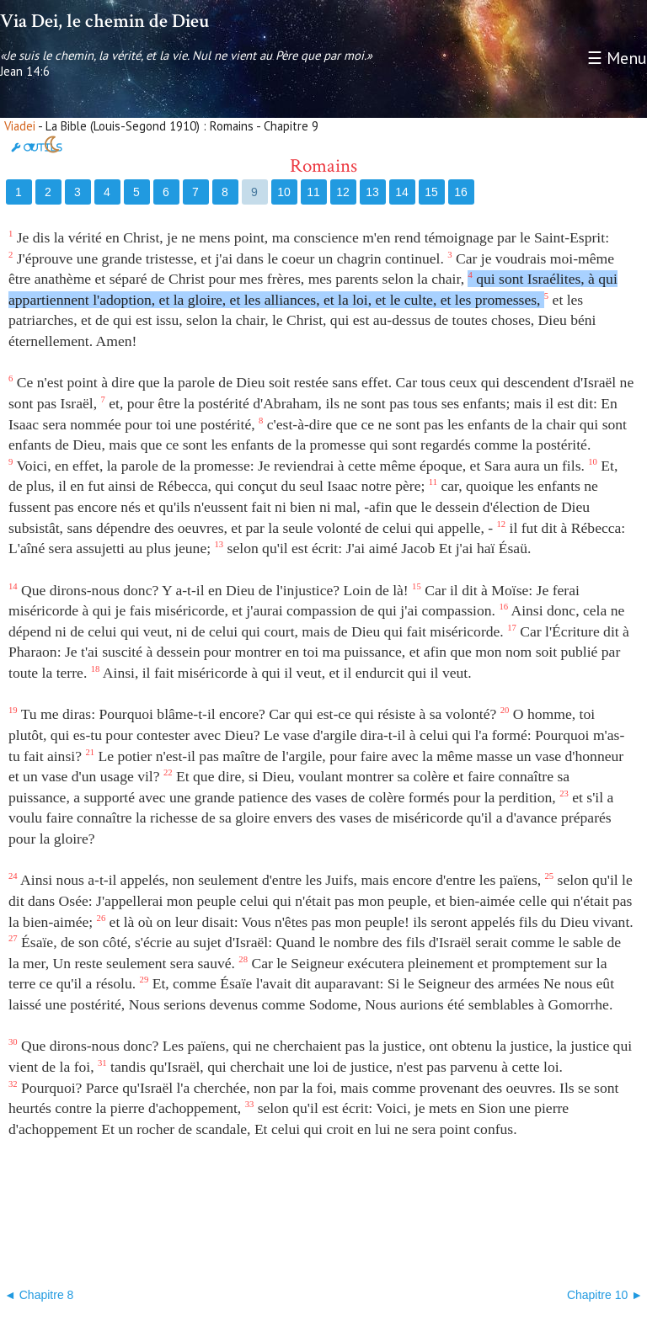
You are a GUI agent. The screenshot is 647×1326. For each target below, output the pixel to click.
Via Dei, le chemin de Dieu (104, 21)
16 (461, 192)
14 (402, 192)
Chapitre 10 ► (605, 1295)
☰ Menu (617, 58)
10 (284, 192)
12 (343, 192)
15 (431, 192)
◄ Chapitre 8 (38, 1295)
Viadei (19, 126)
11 (313, 192)
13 (372, 192)
